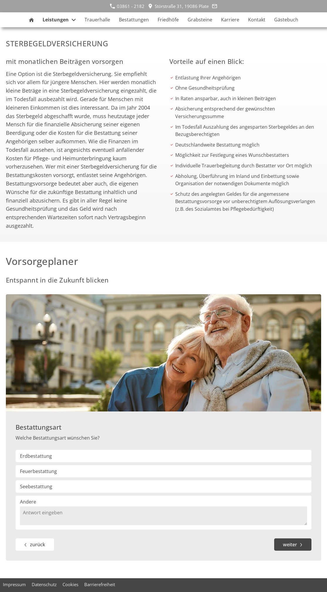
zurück (37, 544)
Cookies (70, 584)
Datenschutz (44, 584)
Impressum (14, 584)
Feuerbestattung (38, 471)
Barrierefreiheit (99, 584)
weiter (290, 544)
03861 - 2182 (127, 6)
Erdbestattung (36, 456)
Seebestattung (36, 486)
